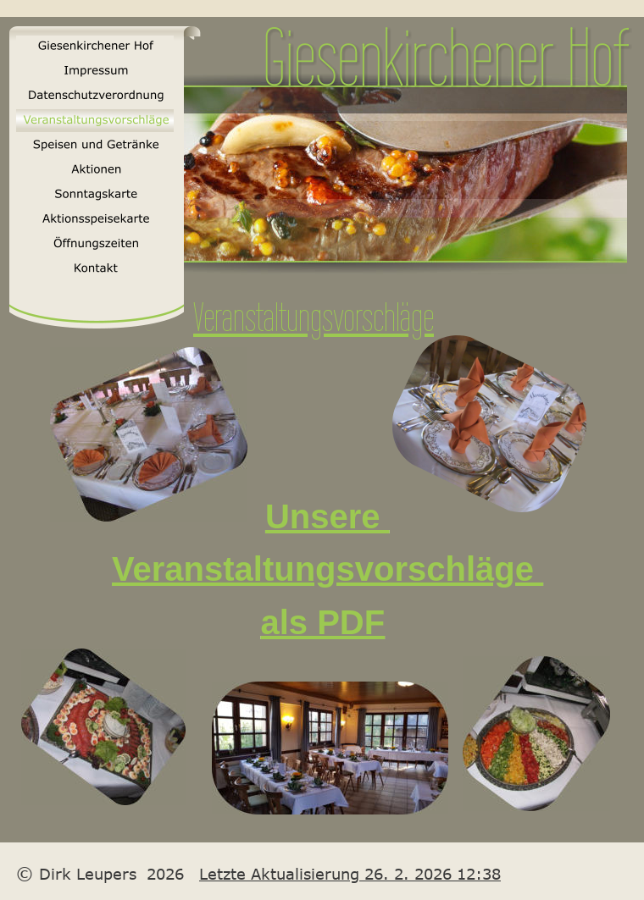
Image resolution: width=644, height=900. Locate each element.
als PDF (322, 622)
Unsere (327, 516)
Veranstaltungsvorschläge (327, 569)
